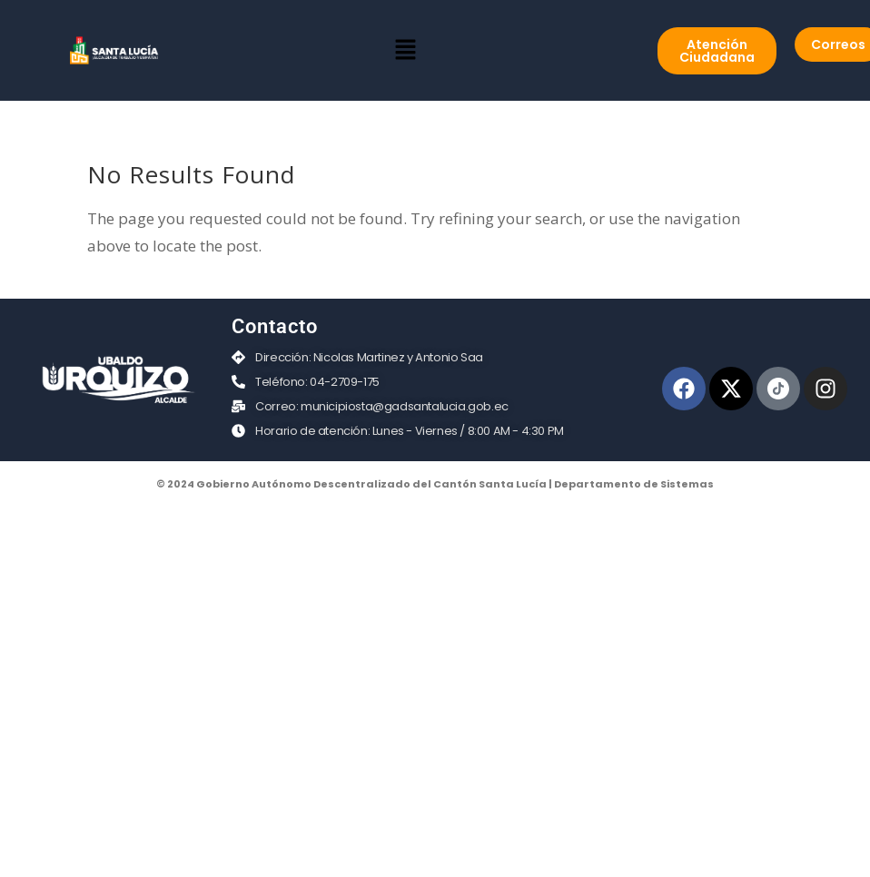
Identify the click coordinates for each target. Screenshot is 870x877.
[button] (405, 50)
